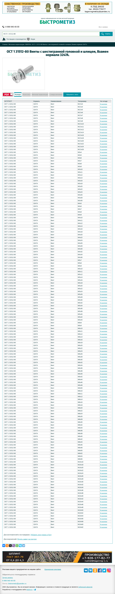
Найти (107, 34)
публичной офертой (85, 587)
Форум (33, 39)
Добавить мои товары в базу (41, 535)
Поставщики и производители (16, 39)
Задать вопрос (7, 577)
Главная (5, 44)
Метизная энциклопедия (16, 44)
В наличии (103, 104)
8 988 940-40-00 (12, 27)
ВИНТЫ (28, 44)
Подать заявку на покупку (27, 539)
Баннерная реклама (53, 569)
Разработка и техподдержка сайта (17, 589)
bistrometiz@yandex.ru (17, 583)
